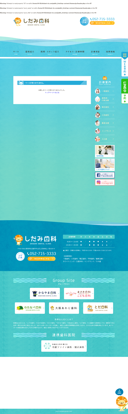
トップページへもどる (52, 92)
